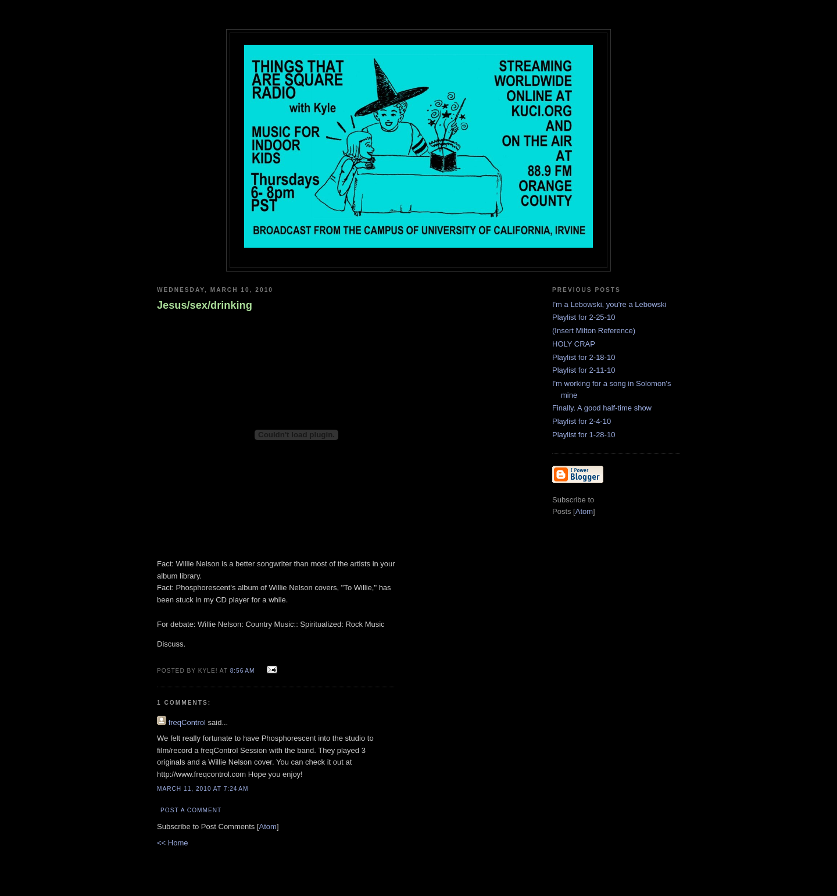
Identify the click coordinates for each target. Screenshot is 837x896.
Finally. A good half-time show (602, 408)
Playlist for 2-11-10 (583, 370)
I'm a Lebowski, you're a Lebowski (609, 304)
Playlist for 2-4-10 (581, 421)
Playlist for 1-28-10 (583, 434)
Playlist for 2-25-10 (583, 317)
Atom (268, 826)
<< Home (172, 842)
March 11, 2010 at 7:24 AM (203, 789)
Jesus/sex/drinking (204, 305)
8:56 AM (243, 670)
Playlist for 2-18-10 (583, 357)
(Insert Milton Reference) (593, 330)
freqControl (187, 722)
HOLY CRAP (573, 344)
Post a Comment (190, 810)
